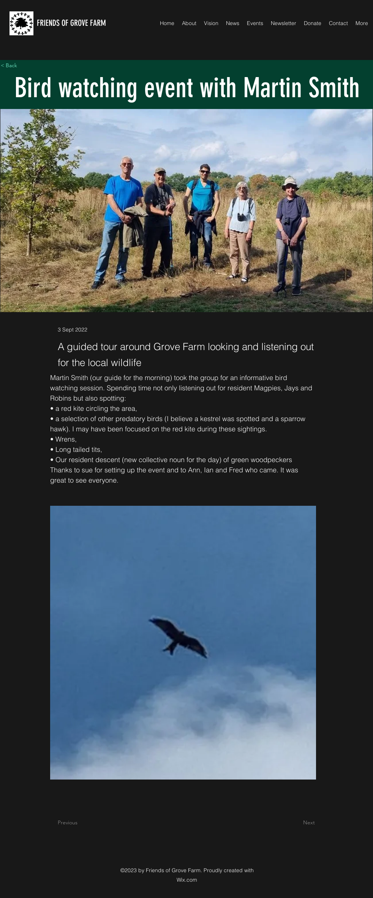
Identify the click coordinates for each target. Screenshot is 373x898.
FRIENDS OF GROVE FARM (71, 23)
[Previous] (83, 822)
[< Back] (26, 65)
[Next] (296, 822)
